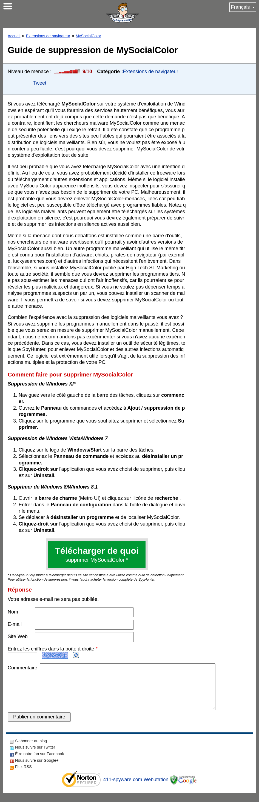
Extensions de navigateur (48, 36)
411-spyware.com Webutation (136, 788)
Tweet (39, 83)
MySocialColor (88, 36)
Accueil (14, 36)
